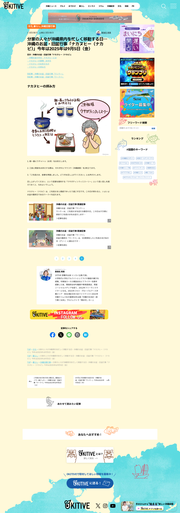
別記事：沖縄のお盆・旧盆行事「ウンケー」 (45, 74)
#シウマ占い (124, 163)
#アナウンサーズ (138, 168)
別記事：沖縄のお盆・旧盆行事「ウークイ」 (45, 77)
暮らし (35, 356)
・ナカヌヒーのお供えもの (38, 64)
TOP (29, 349)
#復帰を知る (151, 168)
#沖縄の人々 (138, 173)
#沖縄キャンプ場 (124, 168)
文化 (34, 349)
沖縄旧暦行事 (45, 362)
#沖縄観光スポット (127, 158)
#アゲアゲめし (126, 173)
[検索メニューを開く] (163, 6)
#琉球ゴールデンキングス (145, 158)
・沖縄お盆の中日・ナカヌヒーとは (42, 57)
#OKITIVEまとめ (136, 163)
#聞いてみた (149, 173)
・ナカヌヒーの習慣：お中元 (39, 61)
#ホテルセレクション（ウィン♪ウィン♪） (137, 177)
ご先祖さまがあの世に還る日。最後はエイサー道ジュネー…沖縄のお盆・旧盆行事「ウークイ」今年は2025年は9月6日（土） (48, 381)
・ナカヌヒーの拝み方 (36, 67)
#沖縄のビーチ (149, 163)
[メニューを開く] (173, 6)
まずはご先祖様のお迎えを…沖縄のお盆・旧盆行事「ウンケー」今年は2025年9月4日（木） (89, 380)
